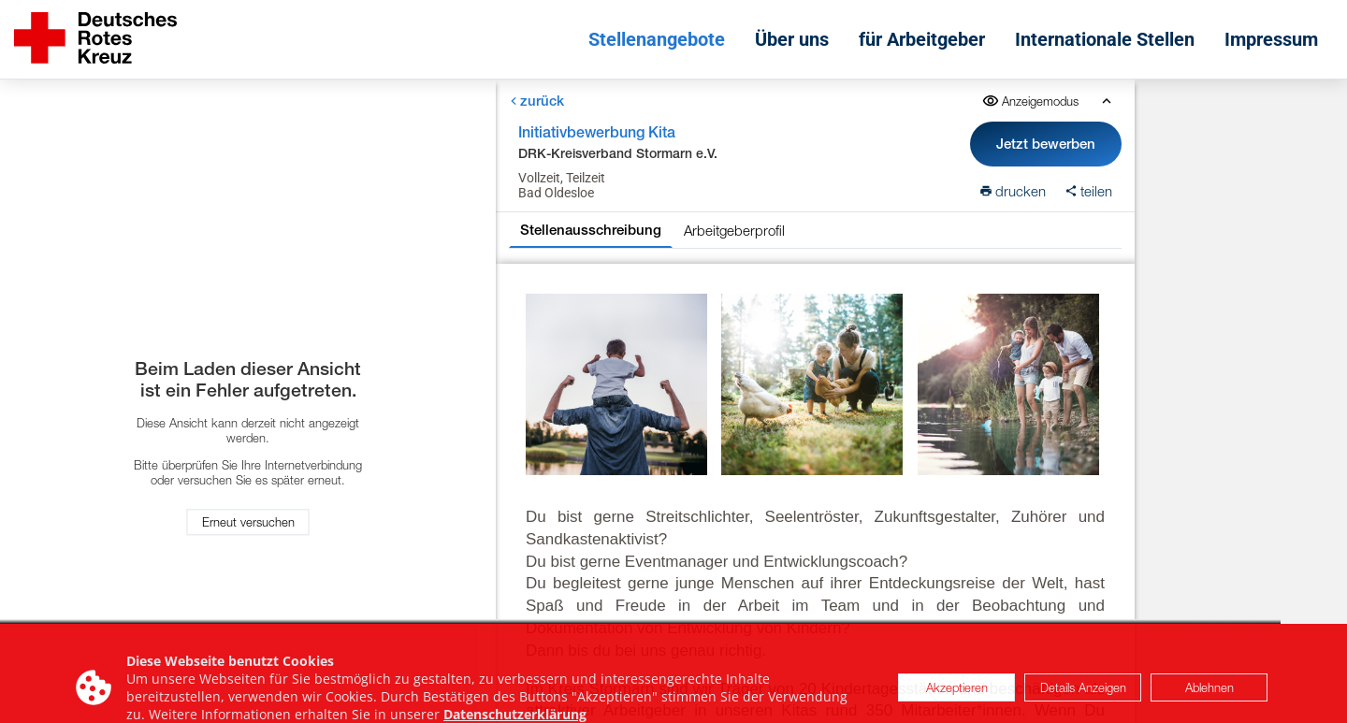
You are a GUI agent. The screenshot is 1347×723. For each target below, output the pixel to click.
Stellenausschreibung (590, 230)
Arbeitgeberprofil (734, 230)
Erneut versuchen (248, 522)
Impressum (1271, 39)
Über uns (792, 39)
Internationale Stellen (1105, 39)
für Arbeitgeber (922, 39)
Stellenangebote (656, 39)
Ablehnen (1209, 698)
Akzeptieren (957, 698)
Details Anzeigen (1083, 698)
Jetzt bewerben (1045, 144)
